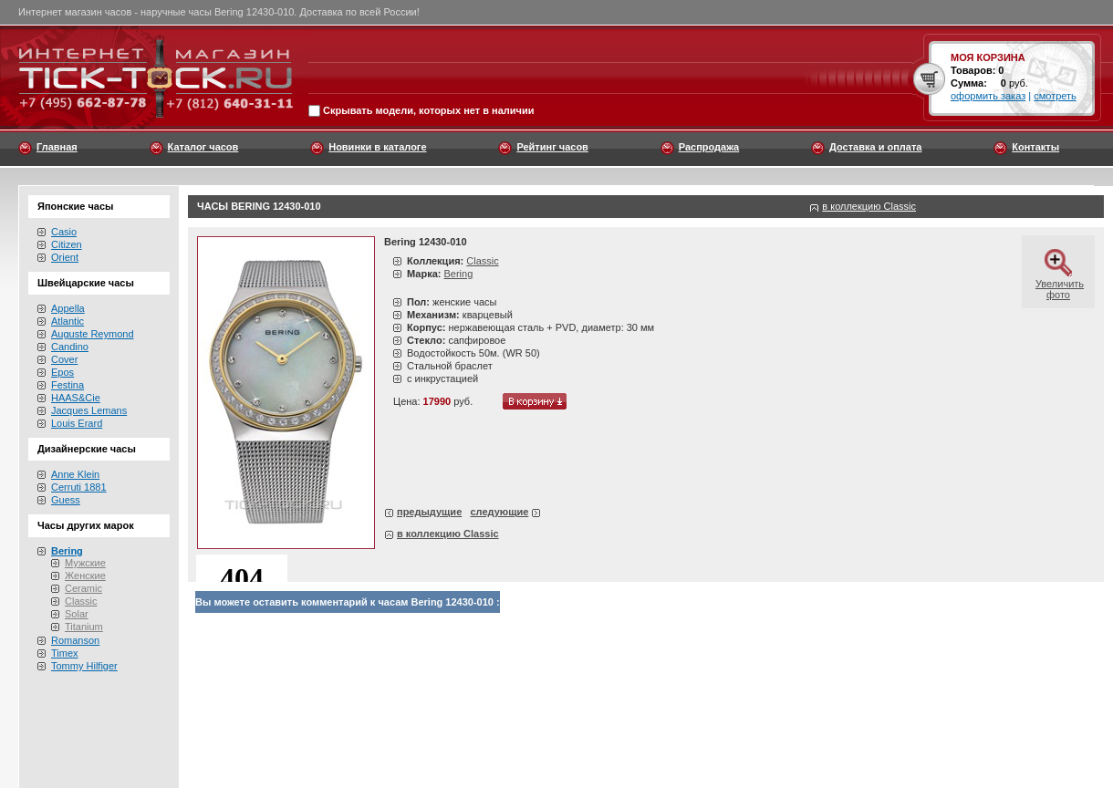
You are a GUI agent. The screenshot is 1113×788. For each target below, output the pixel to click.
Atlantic (67, 321)
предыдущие (429, 511)
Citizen (66, 244)
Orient (64, 257)
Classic (81, 601)
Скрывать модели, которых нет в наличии (428, 111)
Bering (458, 273)
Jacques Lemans (89, 410)
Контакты (1035, 146)
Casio (64, 231)
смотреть (1055, 95)
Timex (64, 653)
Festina (67, 384)
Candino (69, 346)
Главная (57, 146)
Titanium (84, 626)
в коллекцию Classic (869, 206)
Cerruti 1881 (79, 487)
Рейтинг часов (552, 146)
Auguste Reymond (92, 333)
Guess (65, 499)
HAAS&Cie (75, 397)
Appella (68, 308)
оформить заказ (988, 95)
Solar (76, 613)
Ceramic (83, 588)
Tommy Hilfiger (84, 665)
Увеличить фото (1059, 283)
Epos (62, 372)
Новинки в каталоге (377, 146)
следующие (499, 511)
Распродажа (709, 146)
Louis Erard (76, 423)
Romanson (75, 640)
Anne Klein (75, 474)
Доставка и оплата (875, 146)
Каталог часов (203, 146)
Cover (64, 359)
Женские (85, 575)
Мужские (85, 562)
